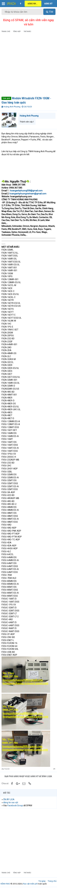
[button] (3, 3)
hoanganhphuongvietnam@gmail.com (27, 193)
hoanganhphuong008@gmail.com (26, 190)
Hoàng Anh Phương (11, 106)
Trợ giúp (42, 881)
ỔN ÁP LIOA (8, 799)
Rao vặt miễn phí (30, 884)
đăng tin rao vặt (10, 802)
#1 (54, 769)
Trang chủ (52, 881)
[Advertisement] (28, 65)
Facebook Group (15, 805)
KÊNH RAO (5, 884)
